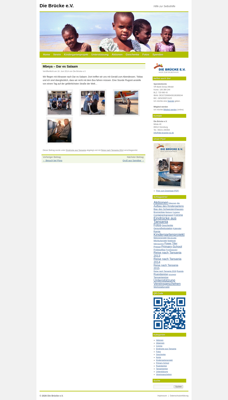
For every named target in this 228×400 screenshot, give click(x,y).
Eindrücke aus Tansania (76, 150)
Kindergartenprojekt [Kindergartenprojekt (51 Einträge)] (169, 234)
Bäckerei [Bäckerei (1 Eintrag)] (168, 212)
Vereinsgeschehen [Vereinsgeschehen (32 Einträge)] (167, 283)
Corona (159, 346)
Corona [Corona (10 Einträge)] (178, 214)
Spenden (157, 54)
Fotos (145, 54)
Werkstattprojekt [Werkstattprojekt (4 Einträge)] (162, 287)
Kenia (158, 357)
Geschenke (132, 54)
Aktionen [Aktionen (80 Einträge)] (161, 202)
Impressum (162, 396)
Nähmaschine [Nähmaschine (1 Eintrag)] (159, 244)
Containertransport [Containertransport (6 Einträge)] (164, 215)
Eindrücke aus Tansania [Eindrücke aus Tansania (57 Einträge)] (165, 220)
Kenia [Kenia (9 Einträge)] (157, 231)
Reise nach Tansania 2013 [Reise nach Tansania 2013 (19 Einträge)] (167, 254)
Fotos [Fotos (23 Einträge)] (157, 225)
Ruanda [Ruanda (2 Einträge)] (180, 271)
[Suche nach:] (164, 387)
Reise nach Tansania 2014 (112, 150)
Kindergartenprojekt (76, 54)
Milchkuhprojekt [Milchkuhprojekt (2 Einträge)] (160, 241)
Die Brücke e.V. (57, 5)
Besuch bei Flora (52, 160)
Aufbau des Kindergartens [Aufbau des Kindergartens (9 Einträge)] (169, 206)
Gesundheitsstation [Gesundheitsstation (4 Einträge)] (163, 228)
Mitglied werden (170, 110)
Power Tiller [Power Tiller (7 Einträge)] (171, 243)
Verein (57, 54)
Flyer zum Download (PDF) (167, 191)
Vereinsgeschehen (164, 374)
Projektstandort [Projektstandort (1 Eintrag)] (171, 250)
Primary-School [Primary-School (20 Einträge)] (171, 246)
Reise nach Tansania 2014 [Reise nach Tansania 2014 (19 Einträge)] (167, 260)
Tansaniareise (162, 369)
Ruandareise (161, 366)
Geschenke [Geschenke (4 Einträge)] (167, 225)
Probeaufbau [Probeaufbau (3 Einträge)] (159, 249)
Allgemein (160, 343)
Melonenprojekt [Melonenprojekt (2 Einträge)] (160, 238)
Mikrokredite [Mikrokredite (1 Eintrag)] (171, 238)
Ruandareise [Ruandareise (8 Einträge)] (161, 274)
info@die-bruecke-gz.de (164, 133)
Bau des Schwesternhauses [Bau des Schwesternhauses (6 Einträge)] (169, 209)
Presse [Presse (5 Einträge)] (157, 246)
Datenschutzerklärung (179, 396)
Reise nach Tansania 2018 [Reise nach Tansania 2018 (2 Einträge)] (165, 271)
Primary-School (162, 363)
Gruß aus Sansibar (133, 160)
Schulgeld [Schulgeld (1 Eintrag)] (172, 274)
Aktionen (117, 54)
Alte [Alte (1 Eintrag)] (178, 203)
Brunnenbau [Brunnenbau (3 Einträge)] (159, 212)
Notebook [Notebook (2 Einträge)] (172, 241)
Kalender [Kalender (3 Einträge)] (177, 228)
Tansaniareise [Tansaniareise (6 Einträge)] (161, 277)
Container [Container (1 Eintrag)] (176, 212)
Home (46, 54)
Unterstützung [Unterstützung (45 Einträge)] (164, 280)
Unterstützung (99, 54)
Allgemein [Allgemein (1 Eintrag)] (172, 203)
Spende (171, 101)
